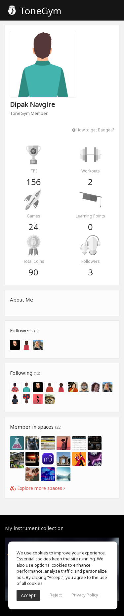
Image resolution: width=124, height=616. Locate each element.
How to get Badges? (93, 129)
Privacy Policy (84, 595)
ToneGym (35, 10)
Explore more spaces (37, 488)
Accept (28, 595)
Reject (56, 595)
